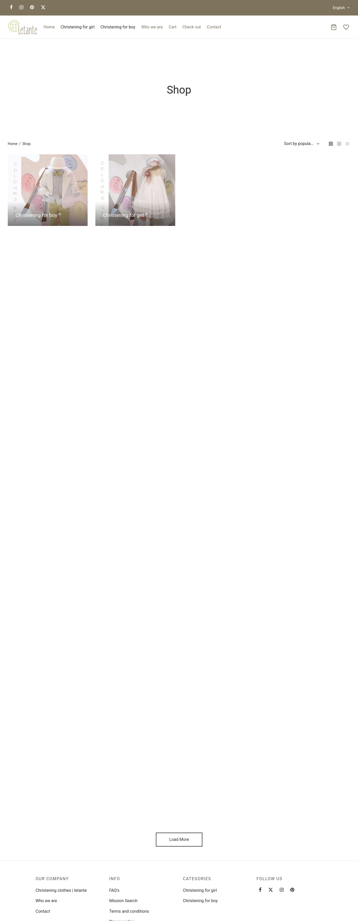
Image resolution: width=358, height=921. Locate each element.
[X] (43, 7)
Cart (173, 27)
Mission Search (123, 900)
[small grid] (339, 143)
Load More (179, 839)
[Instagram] (21, 7)
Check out (191, 27)
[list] (347, 143)
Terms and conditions (129, 911)
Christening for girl (78, 27)
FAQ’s (114, 890)
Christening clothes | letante (61, 890)
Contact (214, 27)
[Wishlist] (346, 27)
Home (49, 27)
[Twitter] (270, 890)
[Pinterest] (32, 7)
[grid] (331, 143)
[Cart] (334, 27)
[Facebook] (11, 7)
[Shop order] (301, 143)
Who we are (152, 27)
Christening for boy (118, 27)
